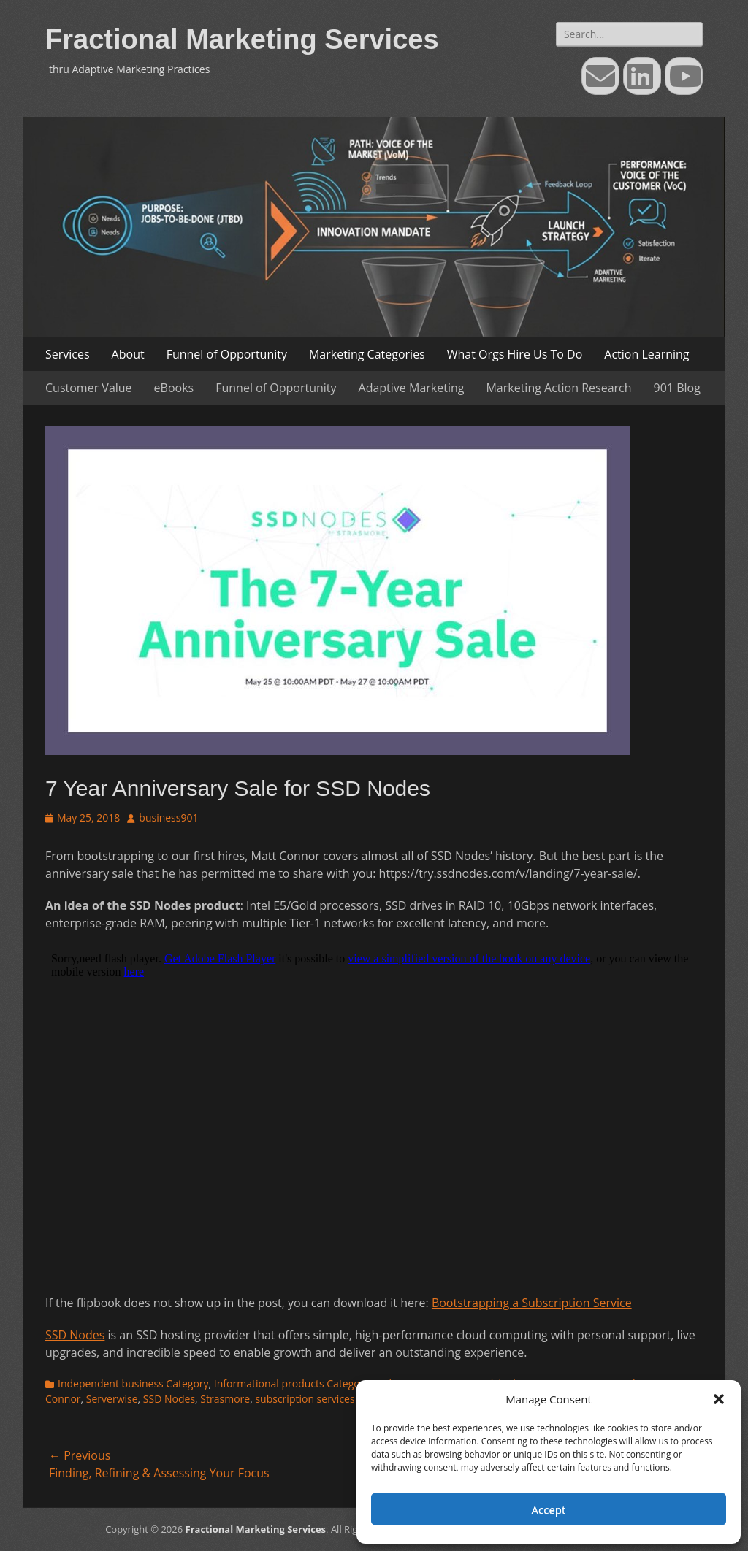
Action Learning (646, 354)
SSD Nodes (74, 1335)
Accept (549, 1509)
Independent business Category (133, 1383)
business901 (168, 817)
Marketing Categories (367, 354)
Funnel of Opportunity (227, 354)
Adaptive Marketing (412, 388)
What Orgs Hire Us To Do (515, 354)
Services (67, 354)
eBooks (174, 388)
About (128, 354)
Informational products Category (292, 1383)
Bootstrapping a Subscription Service (532, 1303)
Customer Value (88, 388)
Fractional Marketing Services (242, 39)
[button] (718, 1399)
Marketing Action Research (558, 388)
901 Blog (677, 388)
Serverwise (112, 1399)
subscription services (304, 1399)
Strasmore (225, 1399)
